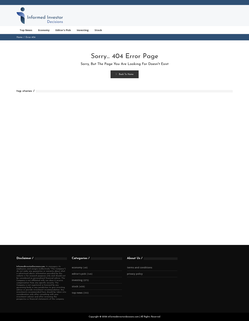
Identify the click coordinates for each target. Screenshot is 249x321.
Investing (77, 280)
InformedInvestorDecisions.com (30, 267)
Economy (77, 267)
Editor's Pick (79, 273)
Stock (75, 286)
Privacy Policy (135, 273)
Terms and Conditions (139, 267)
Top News (77, 292)
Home (19, 37)
